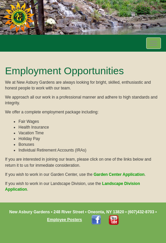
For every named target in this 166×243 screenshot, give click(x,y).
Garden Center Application (118, 174)
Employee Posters (64, 219)
